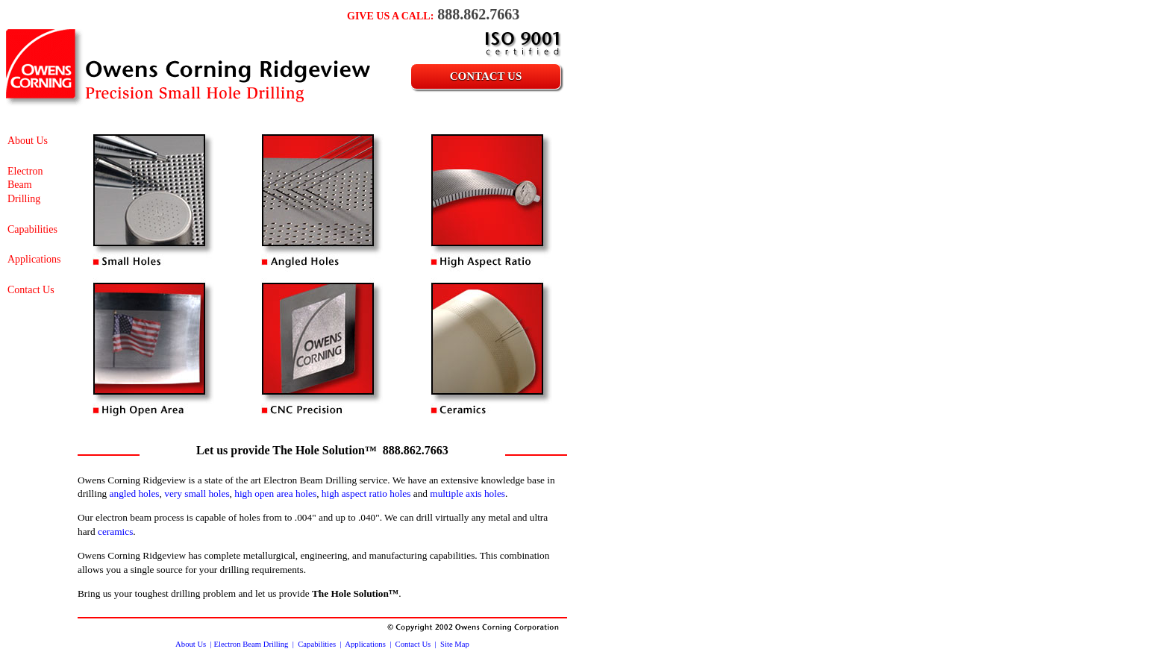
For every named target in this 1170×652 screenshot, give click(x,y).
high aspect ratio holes (366, 493)
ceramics (115, 531)
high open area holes (275, 493)
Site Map (454, 644)
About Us (27, 140)
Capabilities (32, 229)
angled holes (135, 493)
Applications (34, 259)
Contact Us (486, 76)
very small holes (196, 493)
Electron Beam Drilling (25, 185)
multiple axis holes (467, 493)
